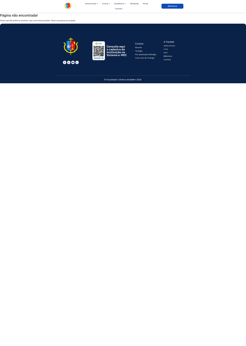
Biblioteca (168, 56)
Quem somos (169, 45)
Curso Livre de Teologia (144, 58)
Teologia (138, 51)
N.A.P (166, 52)
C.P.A (166, 49)
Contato (167, 59)
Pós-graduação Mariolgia (145, 54)
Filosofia (138, 47)
